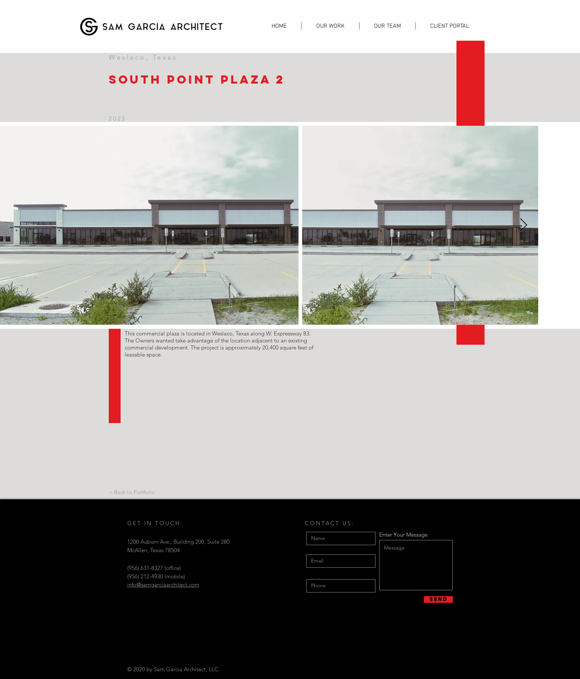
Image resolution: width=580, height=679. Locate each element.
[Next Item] (523, 225)
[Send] (438, 599)
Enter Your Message (403, 534)
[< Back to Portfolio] (132, 491)
